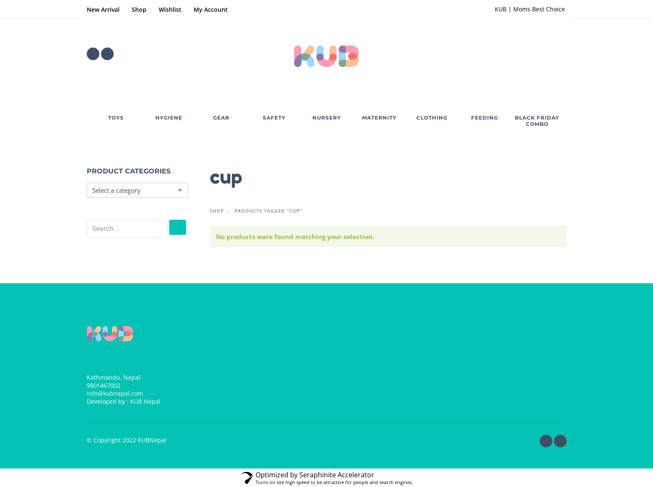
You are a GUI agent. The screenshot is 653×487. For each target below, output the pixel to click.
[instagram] (107, 54)
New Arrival (103, 9)
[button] (537, 54)
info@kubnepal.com (115, 393)
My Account (211, 9)
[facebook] (93, 54)
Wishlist (170, 9)
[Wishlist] (513, 54)
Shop (139, 9)
